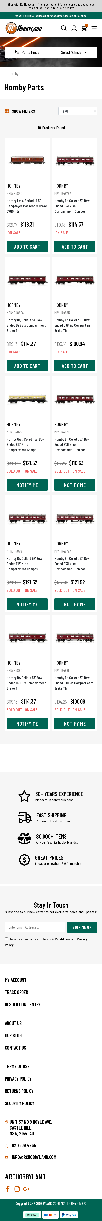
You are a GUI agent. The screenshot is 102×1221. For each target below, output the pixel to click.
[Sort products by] (77, 111)
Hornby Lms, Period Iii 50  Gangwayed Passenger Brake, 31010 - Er (27, 198)
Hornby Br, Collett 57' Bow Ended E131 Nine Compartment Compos (74, 198)
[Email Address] (35, 927)
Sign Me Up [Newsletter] (82, 927)
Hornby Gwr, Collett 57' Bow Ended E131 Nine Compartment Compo (27, 436)
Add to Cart (27, 246)
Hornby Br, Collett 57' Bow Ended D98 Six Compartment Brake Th (27, 317)
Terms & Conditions (56, 939)
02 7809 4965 (20, 1145)
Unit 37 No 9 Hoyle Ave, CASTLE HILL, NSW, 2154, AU (31, 1127)
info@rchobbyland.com (30, 1157)
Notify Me (27, 485)
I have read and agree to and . (46, 942)
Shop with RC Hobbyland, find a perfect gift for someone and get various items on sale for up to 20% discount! (51, 6)
